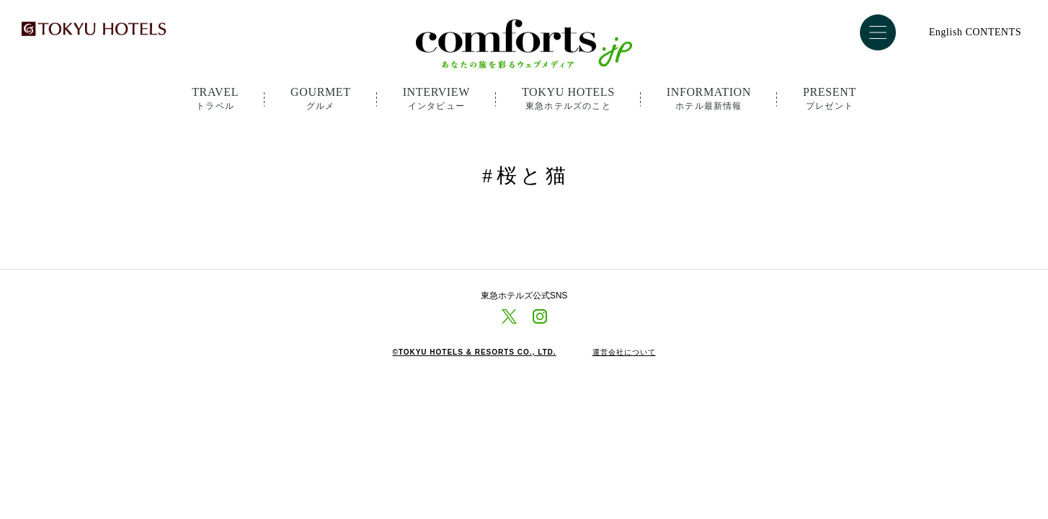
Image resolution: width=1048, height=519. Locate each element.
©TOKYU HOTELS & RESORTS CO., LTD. (474, 352)
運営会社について (624, 352)
